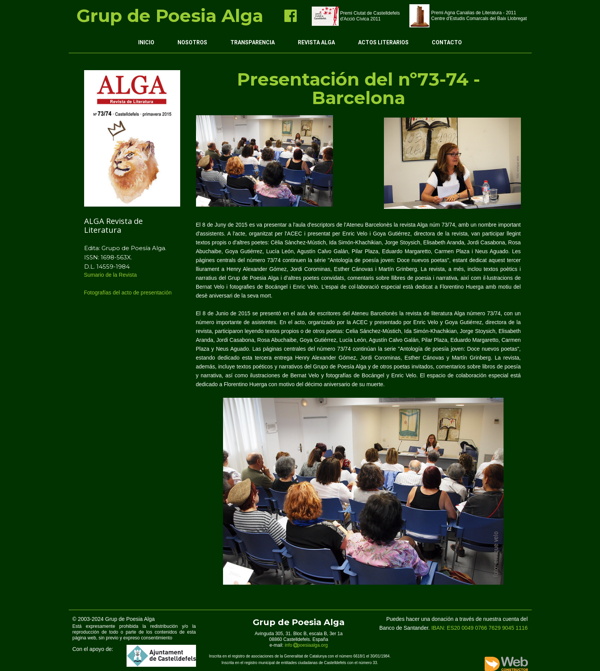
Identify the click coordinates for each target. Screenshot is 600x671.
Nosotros (192, 42)
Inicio (146, 42)
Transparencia (252, 42)
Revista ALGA (316, 42)
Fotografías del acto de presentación (128, 292)
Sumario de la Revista (111, 275)
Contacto (447, 42)
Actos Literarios (383, 42)
